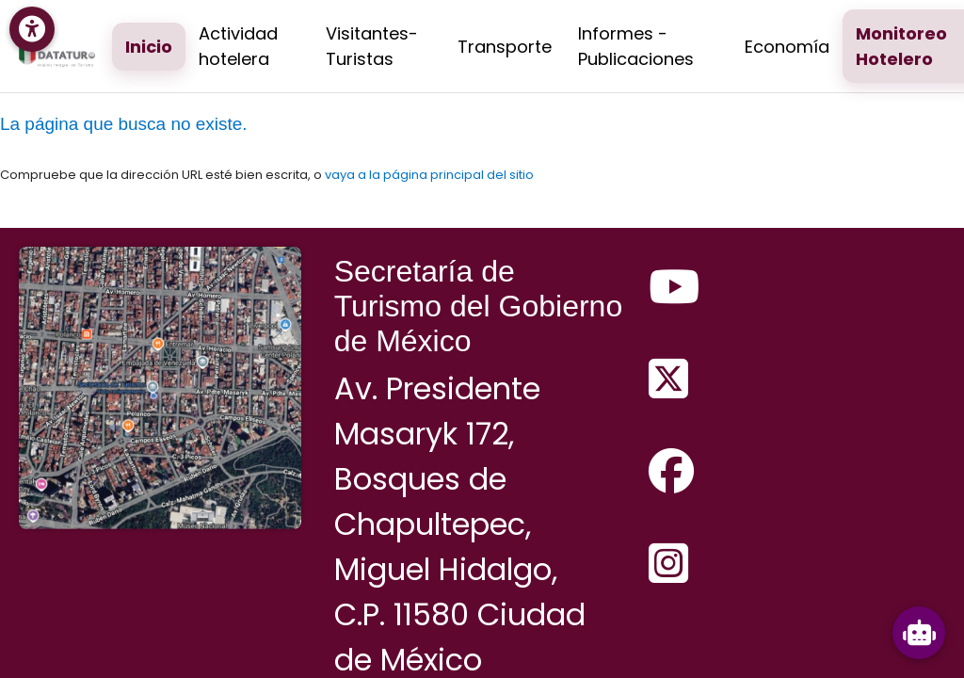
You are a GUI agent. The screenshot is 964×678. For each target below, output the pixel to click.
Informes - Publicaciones (636, 46)
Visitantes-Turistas (372, 46)
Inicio (148, 46)
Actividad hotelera (238, 46)
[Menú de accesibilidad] (32, 29)
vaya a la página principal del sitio (429, 175)
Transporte (505, 46)
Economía (787, 46)
